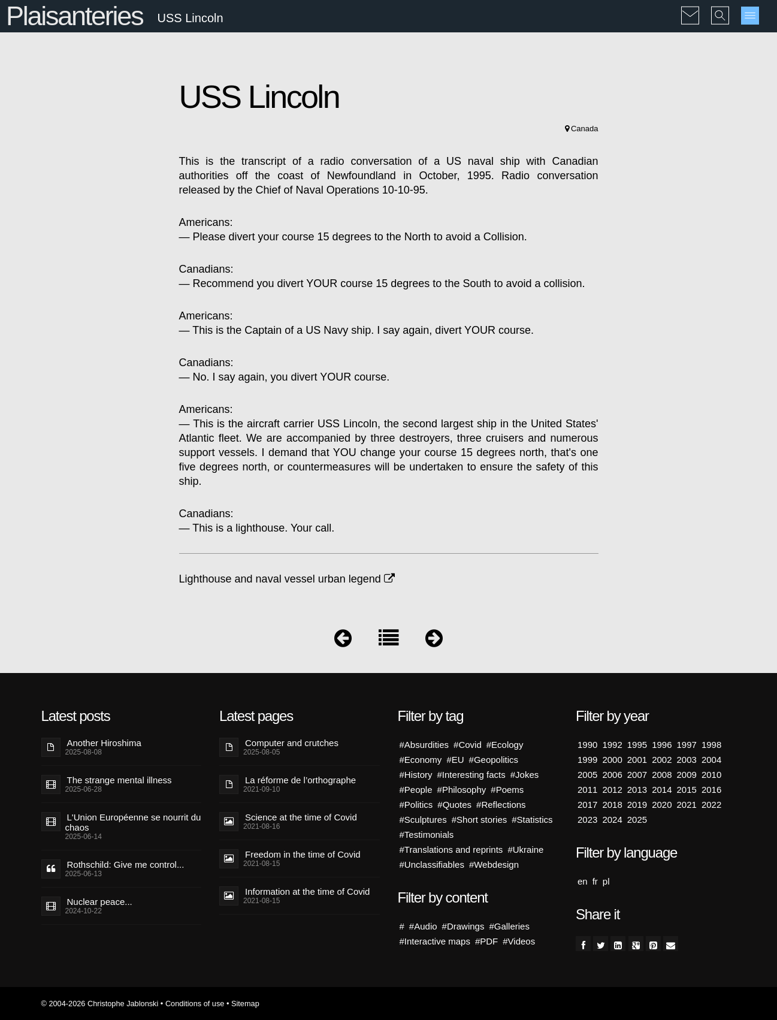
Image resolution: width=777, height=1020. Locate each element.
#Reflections (501, 804)
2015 (687, 789)
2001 (637, 760)
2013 (637, 789)
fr (595, 881)
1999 (587, 760)
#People (416, 789)
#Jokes (524, 774)
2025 (637, 819)
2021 (687, 804)
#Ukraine (525, 849)
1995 (637, 745)
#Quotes (454, 804)
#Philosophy (461, 789)
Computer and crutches (291, 743)
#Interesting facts (471, 774)
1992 (612, 745)
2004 (711, 760)
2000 (612, 760)
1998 (711, 745)
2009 (687, 774)
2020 (662, 804)
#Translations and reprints (451, 849)
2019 (637, 804)
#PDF (486, 941)
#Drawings (463, 926)
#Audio (423, 926)
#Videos (519, 941)
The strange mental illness (119, 780)
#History (416, 774)
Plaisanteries (74, 16)
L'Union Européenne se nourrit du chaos (133, 822)
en (583, 881)
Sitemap (245, 1003)
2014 (662, 789)
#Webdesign (494, 864)
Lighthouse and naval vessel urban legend (287, 579)
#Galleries (509, 926)
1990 (587, 745)
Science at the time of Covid (301, 817)
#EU (455, 760)
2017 (587, 804)
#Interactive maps (435, 941)
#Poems (507, 789)
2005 (587, 774)
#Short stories (479, 819)
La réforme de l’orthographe (300, 780)
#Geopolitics (494, 760)
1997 (687, 745)
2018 (612, 804)
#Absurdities (424, 745)
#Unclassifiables (432, 864)
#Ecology (505, 745)
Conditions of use (195, 1003)
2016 (711, 789)
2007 (637, 774)
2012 (612, 789)
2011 (587, 789)
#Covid (467, 745)
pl (606, 881)
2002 (662, 760)
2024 (612, 819)
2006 (612, 774)
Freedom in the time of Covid (303, 854)
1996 (662, 745)
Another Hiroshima (104, 743)
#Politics (416, 804)
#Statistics (532, 819)
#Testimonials (427, 834)
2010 (711, 774)
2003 (687, 760)
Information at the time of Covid (307, 891)
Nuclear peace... (99, 902)
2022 (711, 804)
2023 (587, 819)
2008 (662, 774)
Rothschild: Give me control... (126, 864)
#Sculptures (423, 819)
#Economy (421, 760)
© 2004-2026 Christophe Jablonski (100, 1003)
